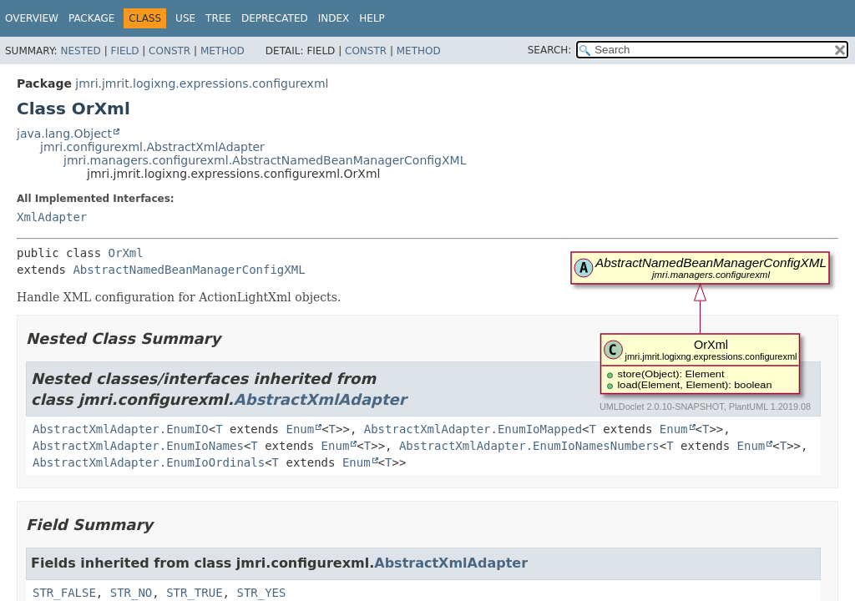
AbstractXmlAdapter (320, 399)
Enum (300, 429)
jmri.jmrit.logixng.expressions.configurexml (201, 83)
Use (185, 18)
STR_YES (261, 592)
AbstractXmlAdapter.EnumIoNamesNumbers (529, 445)
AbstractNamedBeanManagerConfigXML (189, 269)
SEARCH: (550, 50)
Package (91, 18)
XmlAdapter (52, 217)
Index (334, 18)
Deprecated (274, 18)
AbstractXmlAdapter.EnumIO (121, 429)
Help (372, 18)
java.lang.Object (64, 133)
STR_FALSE (64, 592)
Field (124, 51)
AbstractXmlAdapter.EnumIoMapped (473, 429)
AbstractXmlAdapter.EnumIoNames (138, 445)
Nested (80, 51)
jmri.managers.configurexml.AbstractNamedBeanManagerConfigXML (264, 160)
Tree (218, 18)
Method (222, 51)
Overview (31, 18)
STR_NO (131, 592)
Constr (169, 51)
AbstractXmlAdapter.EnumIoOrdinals (149, 462)
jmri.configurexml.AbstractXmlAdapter (152, 147)
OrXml (126, 253)
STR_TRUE (194, 592)
